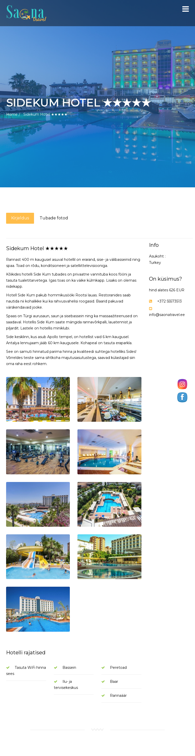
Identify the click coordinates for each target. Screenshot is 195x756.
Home (12, 114)
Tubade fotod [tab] (54, 218)
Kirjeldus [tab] (20, 218)
